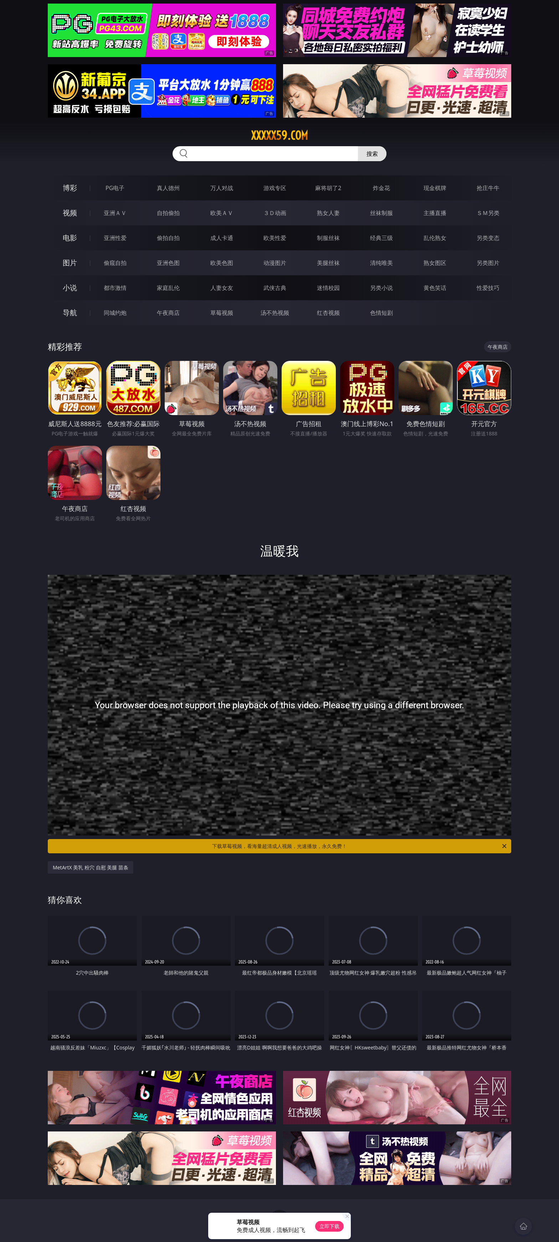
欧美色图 (221, 263)
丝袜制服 (381, 213)
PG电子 (115, 188)
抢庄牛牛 (488, 188)
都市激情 (115, 288)
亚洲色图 (168, 263)
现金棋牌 (435, 188)
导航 (70, 312)
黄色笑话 (435, 288)
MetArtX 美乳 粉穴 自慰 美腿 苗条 (90, 867)
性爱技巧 (488, 288)
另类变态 (488, 238)
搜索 (372, 154)
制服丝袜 (328, 238)
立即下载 (329, 1226)
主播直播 (435, 213)
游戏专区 (274, 188)
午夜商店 (168, 313)
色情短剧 (381, 313)
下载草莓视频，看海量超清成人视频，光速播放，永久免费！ (360, 846)
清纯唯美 (381, 263)
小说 (70, 287)
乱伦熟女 (435, 238)
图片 (70, 262)
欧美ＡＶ (221, 213)
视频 (70, 213)
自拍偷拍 (168, 213)
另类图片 (488, 263)
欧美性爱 (274, 238)
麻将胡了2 (328, 188)
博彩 (70, 188)
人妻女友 (221, 288)
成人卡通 (221, 238)
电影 (70, 237)
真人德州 (168, 188)
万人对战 (221, 188)
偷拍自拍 (168, 238)
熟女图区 (435, 263)
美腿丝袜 (328, 263)
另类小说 (381, 288)
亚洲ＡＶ (115, 213)
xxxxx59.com (279, 135)
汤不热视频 (275, 313)
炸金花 (381, 188)
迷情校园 (328, 288)
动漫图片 (274, 263)
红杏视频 (328, 313)
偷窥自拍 (115, 263)
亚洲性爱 (115, 238)
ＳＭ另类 (488, 213)
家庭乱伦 (168, 288)
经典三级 (381, 238)
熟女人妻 (328, 213)
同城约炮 (115, 313)
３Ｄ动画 (274, 213)
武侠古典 (274, 288)
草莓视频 (221, 313)
